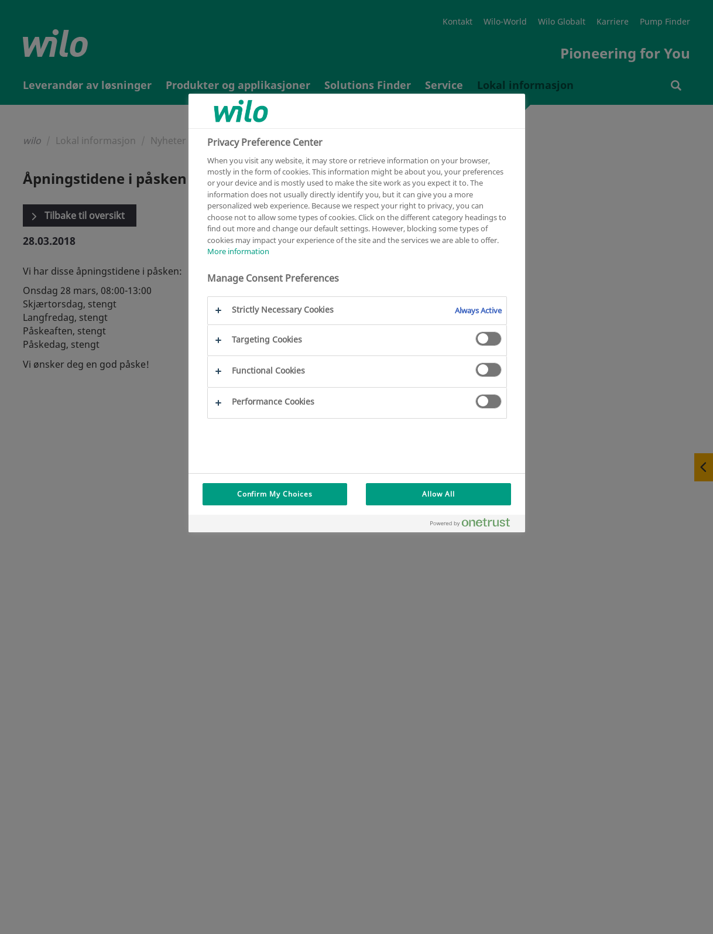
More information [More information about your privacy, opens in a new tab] (238, 251)
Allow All (438, 494)
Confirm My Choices (275, 494)
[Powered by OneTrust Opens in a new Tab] (474, 525)
